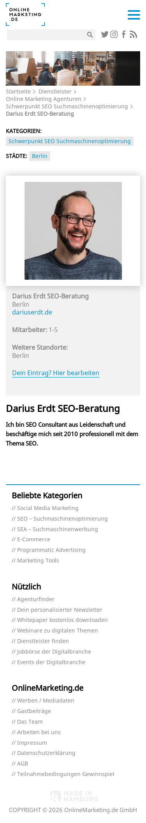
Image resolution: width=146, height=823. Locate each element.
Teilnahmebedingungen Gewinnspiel (65, 774)
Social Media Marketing (48, 508)
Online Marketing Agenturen (43, 98)
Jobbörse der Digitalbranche (54, 652)
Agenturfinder (36, 599)
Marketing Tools (38, 560)
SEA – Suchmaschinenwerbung (57, 529)
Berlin (39, 156)
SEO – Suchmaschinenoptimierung (62, 519)
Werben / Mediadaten (45, 700)
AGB (22, 763)
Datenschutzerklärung (46, 753)
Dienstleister (55, 91)
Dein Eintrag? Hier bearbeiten (55, 372)
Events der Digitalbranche (51, 662)
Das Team (30, 722)
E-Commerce (33, 539)
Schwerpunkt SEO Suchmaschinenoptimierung (67, 106)
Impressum (32, 743)
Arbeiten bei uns (39, 732)
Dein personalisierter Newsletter (59, 610)
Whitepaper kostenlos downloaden (62, 620)
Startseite (18, 91)
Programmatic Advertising (51, 550)
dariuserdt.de (32, 312)
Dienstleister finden (43, 641)
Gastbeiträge (34, 711)
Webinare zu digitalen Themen (57, 630)
